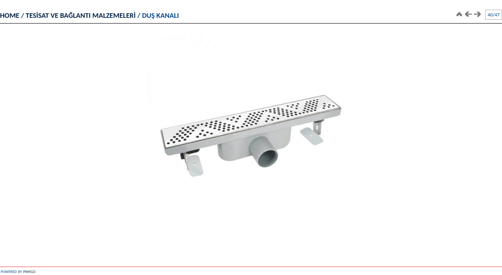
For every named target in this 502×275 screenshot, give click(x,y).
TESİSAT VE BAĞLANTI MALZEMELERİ (81, 15)
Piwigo (29, 271)
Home (10, 15)
